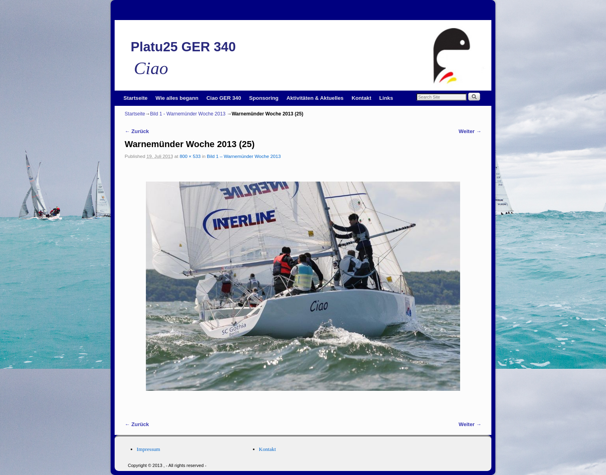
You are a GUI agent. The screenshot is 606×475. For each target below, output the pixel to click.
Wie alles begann (177, 98)
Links (386, 98)
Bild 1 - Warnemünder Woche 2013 (187, 114)
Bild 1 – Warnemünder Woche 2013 (244, 156)
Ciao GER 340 (223, 98)
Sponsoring (264, 98)
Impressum (148, 449)
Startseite (135, 98)
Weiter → (470, 131)
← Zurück (137, 131)
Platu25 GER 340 (183, 46)
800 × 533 (190, 156)
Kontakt (361, 98)
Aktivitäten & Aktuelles (315, 98)
